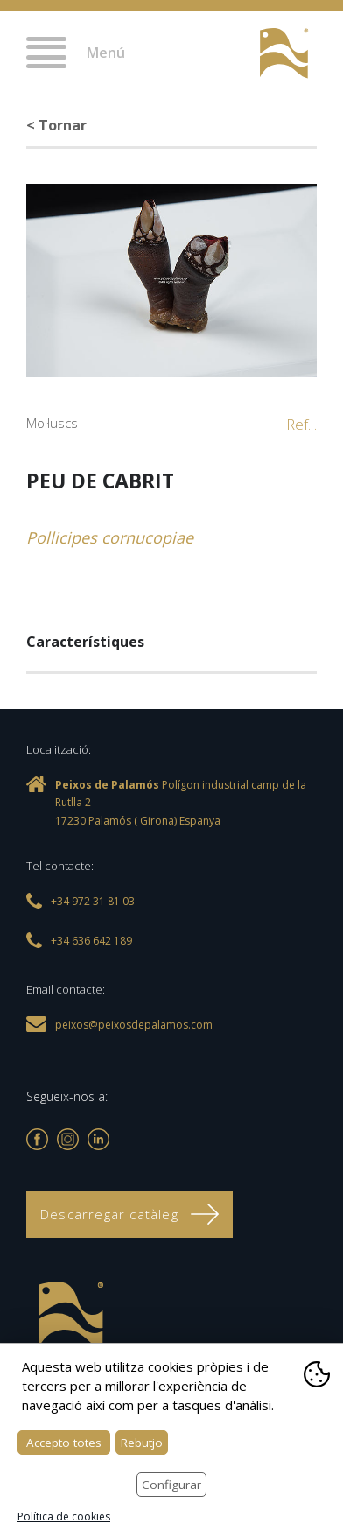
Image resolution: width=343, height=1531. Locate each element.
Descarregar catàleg (129, 1214)
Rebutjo (142, 1442)
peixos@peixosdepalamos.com (134, 1024)
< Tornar (56, 125)
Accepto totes (64, 1442)
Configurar (171, 1484)
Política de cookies (64, 1516)
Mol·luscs (52, 423)
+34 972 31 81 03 (227, 54)
